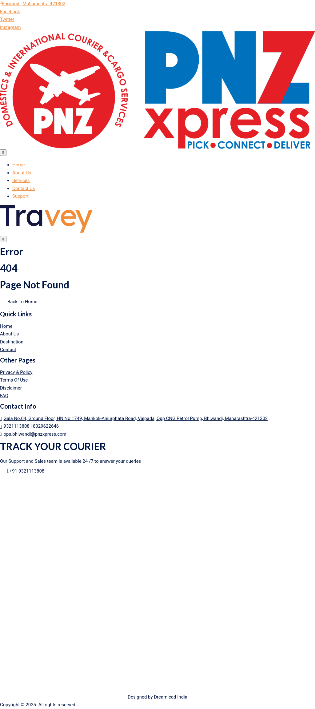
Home (18, 165)
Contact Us (23, 188)
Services (21, 180)
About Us (21, 173)
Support (20, 196)
